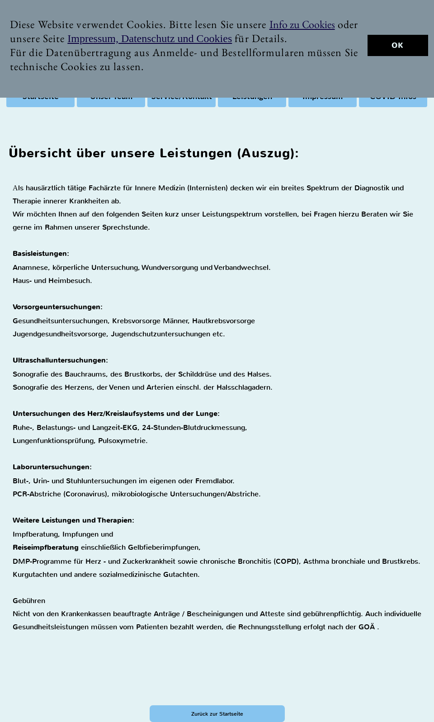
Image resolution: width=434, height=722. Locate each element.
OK (398, 45)
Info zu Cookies (302, 24)
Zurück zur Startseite (217, 713)
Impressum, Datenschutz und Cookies (149, 38)
